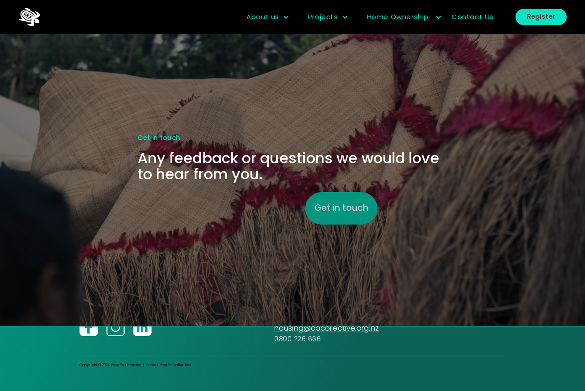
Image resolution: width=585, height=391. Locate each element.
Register (541, 16)
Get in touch (341, 208)
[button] (268, 17)
